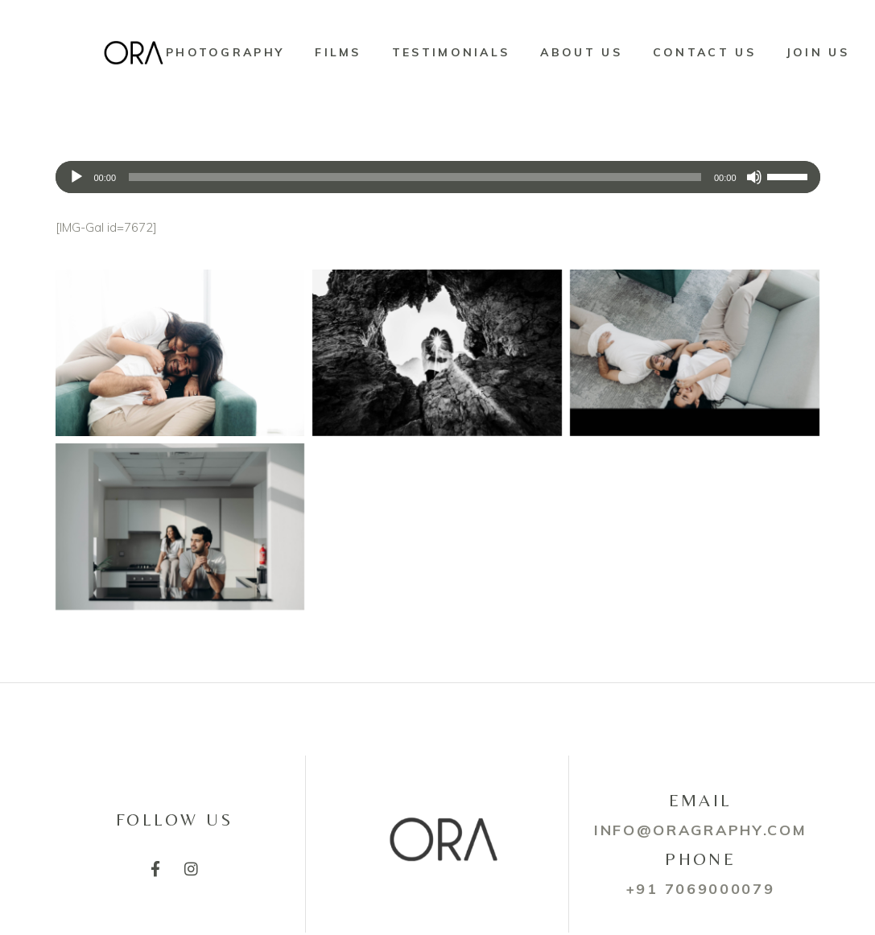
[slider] (415, 177)
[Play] (76, 177)
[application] (438, 177)
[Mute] (754, 177)
